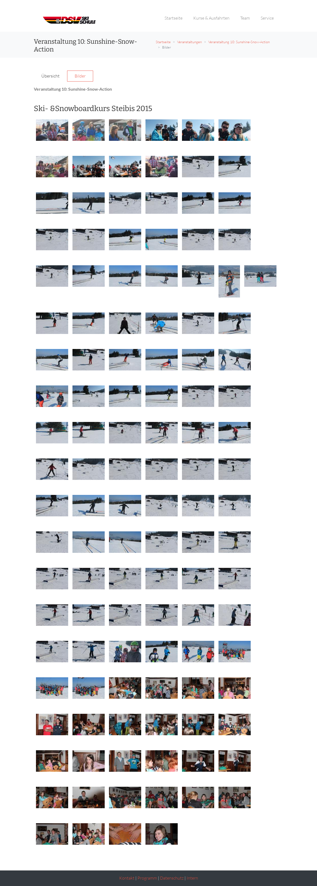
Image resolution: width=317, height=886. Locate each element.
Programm (147, 878)
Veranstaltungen (189, 42)
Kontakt (126, 878)
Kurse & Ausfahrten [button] (211, 18)
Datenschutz (172, 878)
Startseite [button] (174, 18)
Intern (192, 878)
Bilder (80, 76)
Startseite (163, 42)
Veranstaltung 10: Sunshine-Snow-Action (239, 42)
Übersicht (50, 76)
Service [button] (267, 18)
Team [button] (245, 18)
